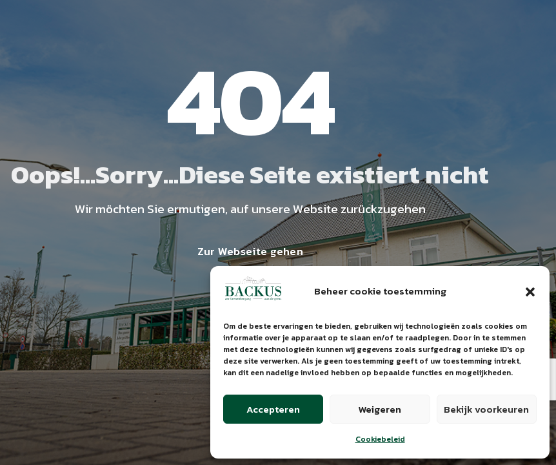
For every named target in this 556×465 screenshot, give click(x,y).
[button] (530, 291)
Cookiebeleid (380, 439)
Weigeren (379, 409)
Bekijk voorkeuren (486, 409)
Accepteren (273, 409)
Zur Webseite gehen (250, 251)
